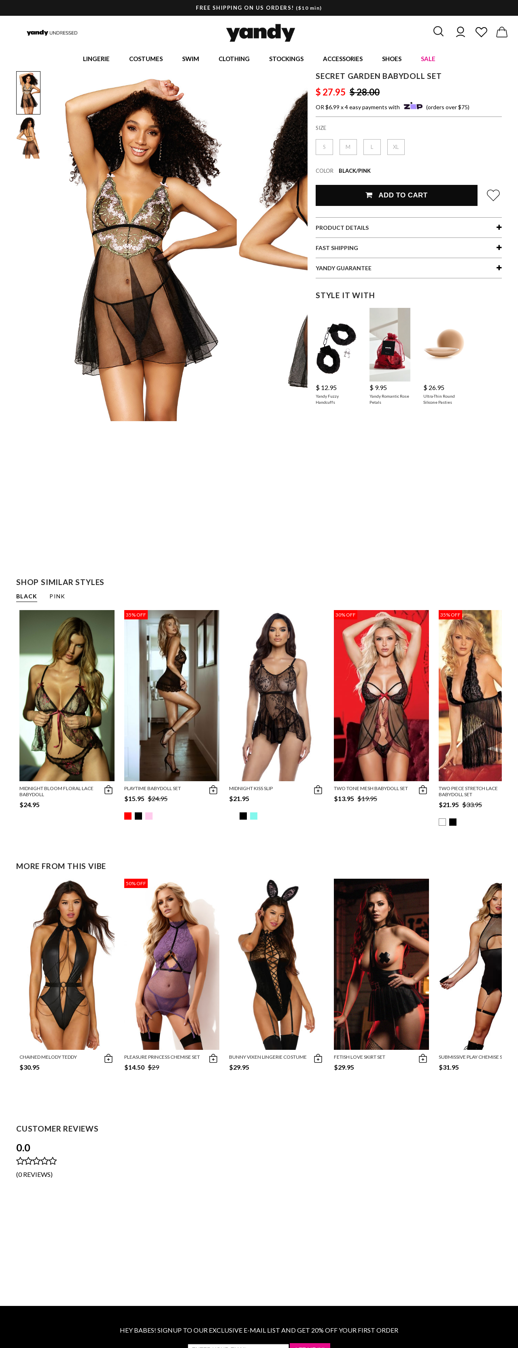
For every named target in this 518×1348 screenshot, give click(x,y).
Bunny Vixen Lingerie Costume (268, 1058)
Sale (428, 59)
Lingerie (96, 59)
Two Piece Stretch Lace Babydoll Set (468, 792)
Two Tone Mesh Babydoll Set (371, 789)
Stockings (286, 59)
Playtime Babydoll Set (152, 789)
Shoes (391, 59)
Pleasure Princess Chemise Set (162, 1058)
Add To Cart (396, 196)
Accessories (343, 59)
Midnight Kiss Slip (251, 789)
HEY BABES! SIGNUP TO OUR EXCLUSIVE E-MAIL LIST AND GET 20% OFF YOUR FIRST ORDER (259, 1331)
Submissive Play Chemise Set (473, 1058)
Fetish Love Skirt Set (359, 1058)
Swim (190, 59)
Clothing (234, 59)
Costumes (146, 59)
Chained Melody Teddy (48, 1058)
